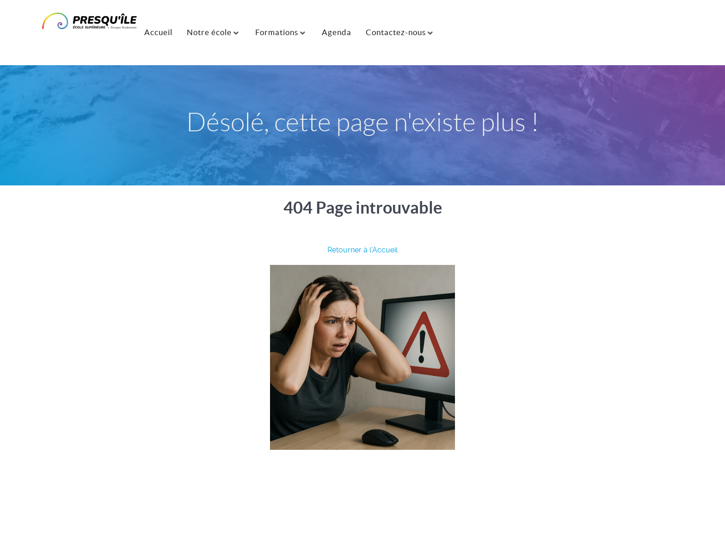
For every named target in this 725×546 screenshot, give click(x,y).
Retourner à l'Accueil (362, 249)
